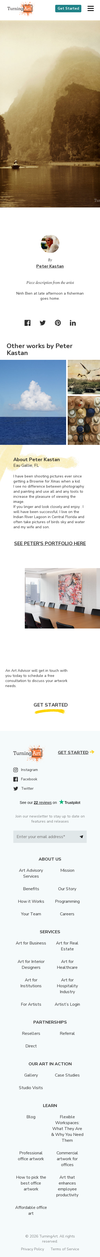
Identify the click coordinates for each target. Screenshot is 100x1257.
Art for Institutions (31, 983)
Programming (67, 901)
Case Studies (67, 1075)
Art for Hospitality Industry (67, 986)
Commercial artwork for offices (67, 1159)
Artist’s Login (67, 1004)
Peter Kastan (50, 266)
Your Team (31, 914)
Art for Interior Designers (31, 964)
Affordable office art (31, 1210)
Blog (30, 1117)
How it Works (31, 901)
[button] (90, 8)
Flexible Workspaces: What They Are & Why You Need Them (67, 1128)
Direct (31, 1046)
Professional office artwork (31, 1156)
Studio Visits (31, 1088)
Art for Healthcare (67, 964)
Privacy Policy (32, 1249)
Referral (67, 1033)
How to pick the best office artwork (31, 1183)
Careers (67, 914)
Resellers (31, 1033)
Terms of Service (64, 1249)
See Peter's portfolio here (50, 543)
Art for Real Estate (67, 946)
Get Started (68, 8)
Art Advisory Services (31, 873)
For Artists (31, 1004)
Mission (67, 870)
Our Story (67, 889)
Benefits (31, 889)
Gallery (31, 1075)
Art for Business (31, 943)
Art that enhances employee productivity (67, 1186)
